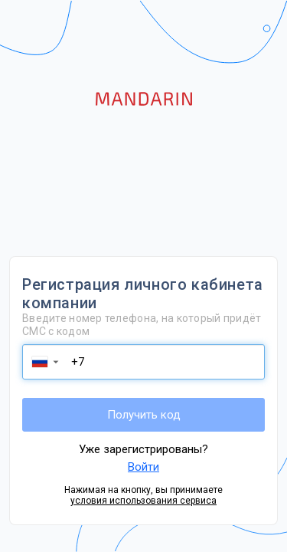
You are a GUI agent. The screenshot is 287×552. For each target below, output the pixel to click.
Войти (143, 467)
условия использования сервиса (143, 500)
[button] (44, 362)
